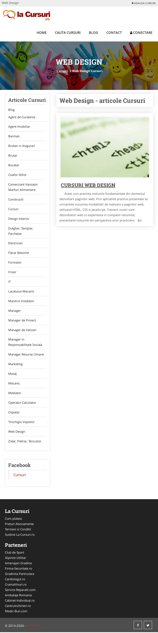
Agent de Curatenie (21, 117)
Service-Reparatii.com (20, 590)
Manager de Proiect (22, 321)
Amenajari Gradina (18, 564)
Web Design (16, 432)
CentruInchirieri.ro (18, 606)
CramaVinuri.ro (16, 585)
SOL (38, 626)
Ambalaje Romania (18, 596)
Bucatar (13, 165)
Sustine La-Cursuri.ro (20, 535)
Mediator (14, 393)
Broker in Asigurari (21, 146)
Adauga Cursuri (144, 3)
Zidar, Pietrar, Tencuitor (24, 442)
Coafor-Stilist (17, 175)
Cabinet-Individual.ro (20, 601)
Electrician (15, 243)
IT (9, 282)
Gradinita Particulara (19, 574)
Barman (14, 136)
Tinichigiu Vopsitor (21, 422)
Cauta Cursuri (68, 32)
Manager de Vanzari (22, 330)
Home (42, 32)
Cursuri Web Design (88, 185)
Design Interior (18, 219)
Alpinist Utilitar (15, 558)
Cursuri (62, 71)
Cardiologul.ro (15, 580)
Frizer (12, 272)
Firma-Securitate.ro (18, 569)
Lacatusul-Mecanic (21, 292)
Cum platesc (13, 519)
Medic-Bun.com (16, 612)
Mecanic (14, 384)
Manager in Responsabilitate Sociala (25, 342)
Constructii (15, 199)
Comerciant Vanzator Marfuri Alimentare (23, 187)
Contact (114, 32)
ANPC (31, 626)
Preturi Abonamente (19, 525)
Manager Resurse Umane (26, 355)
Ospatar (14, 413)
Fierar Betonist (18, 253)
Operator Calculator (22, 403)
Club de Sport (14, 553)
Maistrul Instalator (21, 301)
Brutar (12, 156)
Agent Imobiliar (19, 127)
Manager (14, 311)
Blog (93, 32)
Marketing (15, 364)
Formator (15, 263)
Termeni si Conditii (18, 530)
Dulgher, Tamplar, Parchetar (20, 231)
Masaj (12, 374)
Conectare (141, 32)
